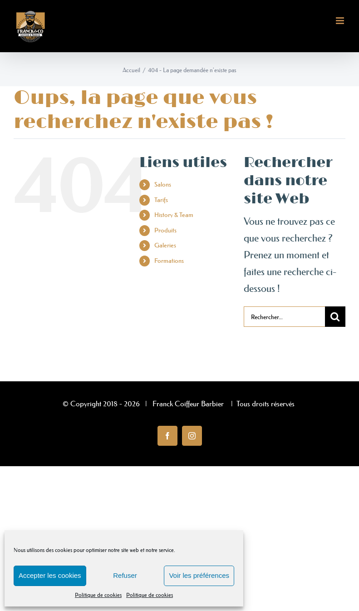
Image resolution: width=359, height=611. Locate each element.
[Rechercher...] (284, 316)
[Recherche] (335, 316)
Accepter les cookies (50, 575)
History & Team (173, 215)
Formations (169, 260)
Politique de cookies (98, 594)
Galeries (165, 245)
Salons (162, 184)
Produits (165, 230)
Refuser (125, 575)
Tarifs (161, 200)
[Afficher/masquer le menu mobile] (340, 20)
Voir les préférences (199, 575)
